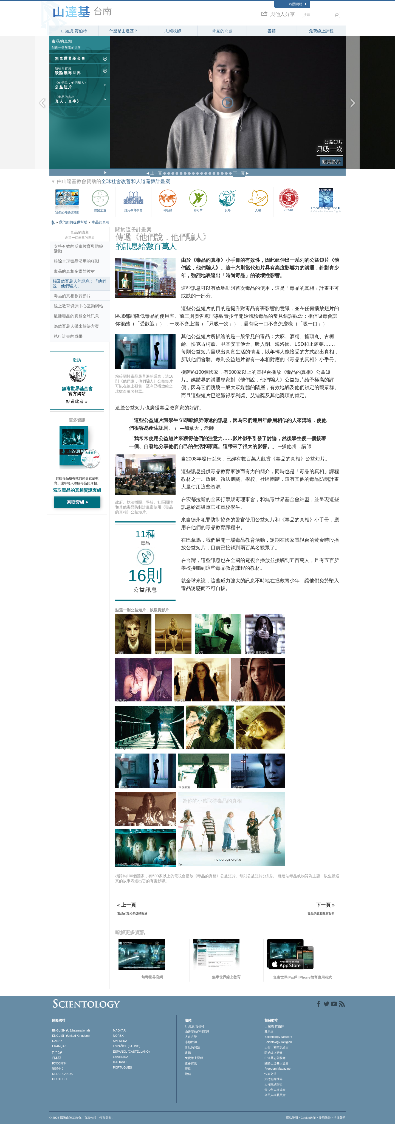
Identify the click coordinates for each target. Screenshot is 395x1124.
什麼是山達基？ (123, 31)
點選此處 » (77, 401)
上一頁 (156, 173)
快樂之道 (100, 200)
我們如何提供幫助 (67, 212)
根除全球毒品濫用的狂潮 (76, 261)
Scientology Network (278, 1036)
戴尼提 (268, 1031)
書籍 (271, 31)
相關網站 (297, 4)
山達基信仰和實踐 (197, 1031)
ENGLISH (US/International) (71, 1030)
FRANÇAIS (59, 1046)
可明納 (168, 200)
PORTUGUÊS (122, 1067)
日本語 (56, 1058)
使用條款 (325, 1117)
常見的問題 (222, 31)
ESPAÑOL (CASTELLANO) (131, 1051)
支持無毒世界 (273, 1079)
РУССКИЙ (59, 1063)
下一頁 (239, 173)
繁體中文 (58, 1068)
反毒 (227, 200)
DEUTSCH (59, 1079)
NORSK (118, 1035)
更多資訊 (191, 1063)
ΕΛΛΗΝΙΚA (120, 1056)
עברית (57, 1052)
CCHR (288, 200)
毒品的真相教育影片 (72, 295)
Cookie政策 (308, 1117)
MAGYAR (119, 1030)
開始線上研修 (273, 1052)
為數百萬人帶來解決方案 (76, 326)
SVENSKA (120, 1040)
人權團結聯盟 (273, 1084)
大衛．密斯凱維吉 (276, 1047)
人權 (258, 200)
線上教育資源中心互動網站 (78, 306)
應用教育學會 (133, 200)
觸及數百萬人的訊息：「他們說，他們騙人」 (79, 283)
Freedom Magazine (326, 209)
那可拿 (198, 200)
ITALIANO (119, 1062)
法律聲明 (340, 1117)
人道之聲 (191, 1036)
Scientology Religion (278, 1042)
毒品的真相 (100, 222)
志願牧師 (173, 31)
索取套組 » (77, 502)
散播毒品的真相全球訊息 (76, 316)
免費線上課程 (321, 31)
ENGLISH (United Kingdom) (71, 1035)
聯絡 (188, 1068)
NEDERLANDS (62, 1073)
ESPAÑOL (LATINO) (126, 1046)
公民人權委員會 (275, 1095)
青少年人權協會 (275, 1089)
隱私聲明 (292, 1117)
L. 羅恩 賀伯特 (74, 31)
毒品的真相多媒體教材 (74, 271)
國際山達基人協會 (276, 1063)
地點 (188, 1073)
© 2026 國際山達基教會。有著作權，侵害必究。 (81, 1117)
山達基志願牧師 (275, 1058)
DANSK (57, 1040)
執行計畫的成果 (68, 336)
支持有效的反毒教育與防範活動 (78, 248)
